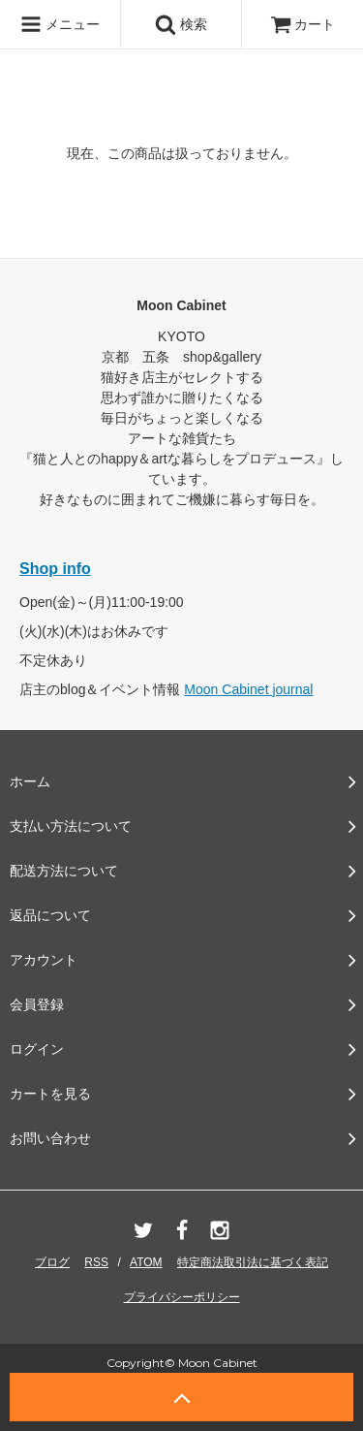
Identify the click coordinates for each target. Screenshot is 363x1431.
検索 (181, 24)
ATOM (146, 1262)
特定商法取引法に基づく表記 (252, 1262)
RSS (96, 1262)
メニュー (60, 24)
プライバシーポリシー (182, 1297)
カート (303, 24)
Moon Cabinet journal (248, 689)
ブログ (52, 1262)
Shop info (55, 568)
